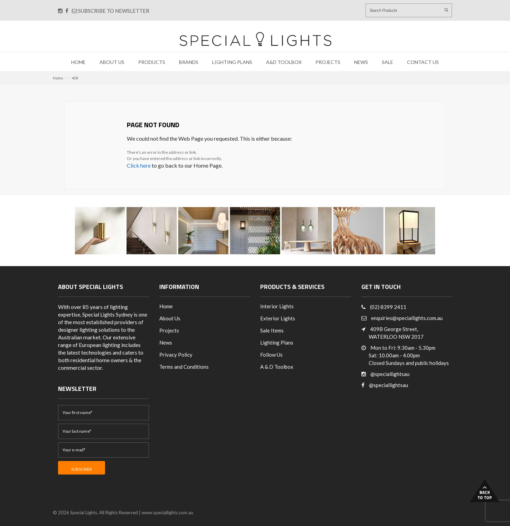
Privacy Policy (175, 354)
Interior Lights (277, 306)
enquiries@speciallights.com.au (407, 318)
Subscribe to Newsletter (110, 11)
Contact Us (423, 62)
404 (75, 78)
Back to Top (485, 490)
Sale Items (272, 330)
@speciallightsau (389, 374)
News (361, 62)
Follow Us (271, 354)
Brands (188, 62)
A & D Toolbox (276, 367)
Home (78, 62)
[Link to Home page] (255, 39)
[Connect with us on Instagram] (60, 11)
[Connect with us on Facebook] (66, 11)
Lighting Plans (232, 62)
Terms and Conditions (184, 367)
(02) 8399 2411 (388, 307)
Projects (327, 62)
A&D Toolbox (284, 62)
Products (151, 62)
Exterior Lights (277, 318)
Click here (139, 165)
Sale (387, 62)
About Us (112, 62)
